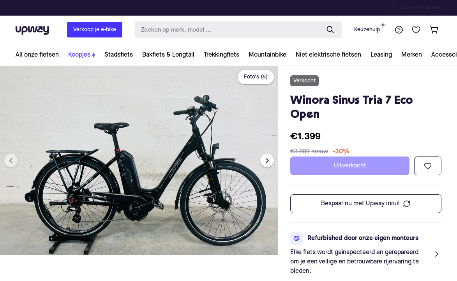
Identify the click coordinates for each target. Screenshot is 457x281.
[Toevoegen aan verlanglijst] (427, 166)
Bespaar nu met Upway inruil (366, 204)
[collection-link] (40, 55)
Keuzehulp (370, 27)
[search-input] (226, 29)
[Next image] (267, 160)
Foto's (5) (256, 77)
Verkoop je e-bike (94, 29)
